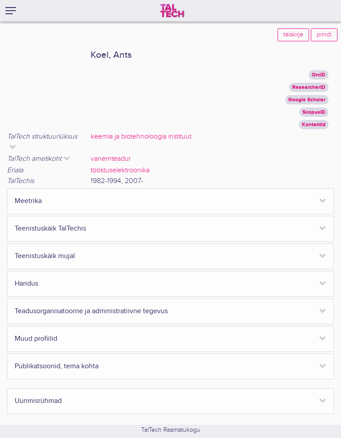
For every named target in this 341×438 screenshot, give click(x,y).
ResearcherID (308, 87)
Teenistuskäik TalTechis (50, 228)
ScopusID (313, 112)
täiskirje (293, 34)
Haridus (26, 283)
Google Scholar (306, 99)
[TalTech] (172, 11)
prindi (324, 34)
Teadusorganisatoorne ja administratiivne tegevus (91, 311)
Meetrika (28, 201)
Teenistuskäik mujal (45, 256)
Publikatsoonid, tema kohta (57, 366)
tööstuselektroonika (120, 170)
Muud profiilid (36, 338)
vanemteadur (111, 159)
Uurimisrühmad (38, 401)
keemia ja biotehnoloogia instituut (141, 136)
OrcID (318, 75)
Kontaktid (313, 124)
